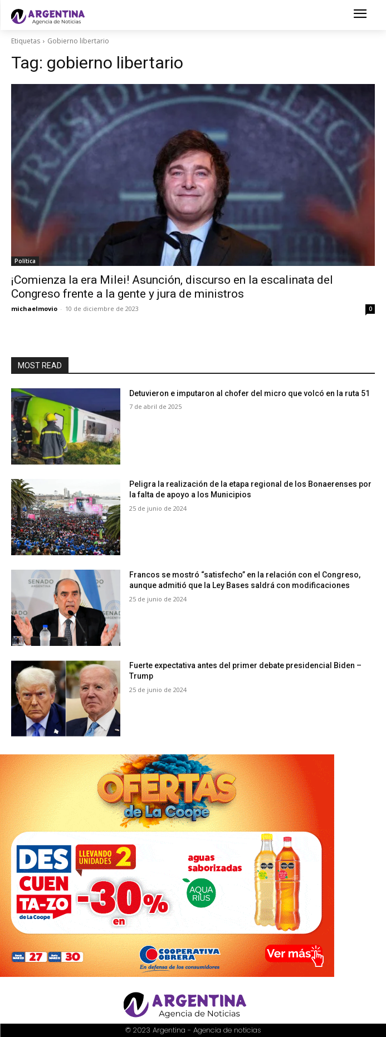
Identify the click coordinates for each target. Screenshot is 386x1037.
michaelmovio (34, 308)
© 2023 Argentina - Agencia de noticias (193, 1030)
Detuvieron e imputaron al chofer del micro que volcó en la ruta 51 (249, 393)
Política (25, 261)
